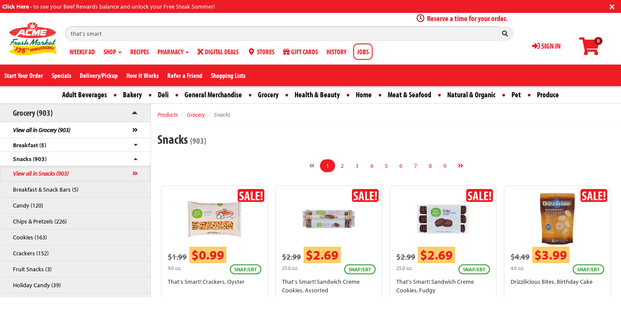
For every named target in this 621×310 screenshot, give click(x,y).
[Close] (612, 5)
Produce (548, 94)
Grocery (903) (33, 112)
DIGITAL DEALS (218, 51)
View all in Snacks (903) (41, 173)
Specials (61, 75)
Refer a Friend (184, 75)
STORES (260, 51)
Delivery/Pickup (99, 75)
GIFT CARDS (300, 51)
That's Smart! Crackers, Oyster (206, 281)
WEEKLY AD (82, 51)
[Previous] (311, 165)
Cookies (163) (30, 237)
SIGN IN (546, 46)
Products (167, 114)
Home (364, 94)
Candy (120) (28, 205)
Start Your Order (23, 75)
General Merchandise (213, 94)
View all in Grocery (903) (41, 130)
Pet (516, 94)
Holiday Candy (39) (37, 285)
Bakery (132, 94)
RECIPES (139, 51)
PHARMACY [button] (173, 51)
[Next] (460, 165)
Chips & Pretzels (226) (40, 221)
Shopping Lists (228, 75)
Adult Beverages (84, 94)
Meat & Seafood (409, 94)
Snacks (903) (30, 159)
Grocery (268, 94)
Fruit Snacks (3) (32, 269)
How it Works (142, 75)
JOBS (363, 51)
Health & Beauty (317, 94)
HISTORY (336, 51)
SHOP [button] (113, 51)
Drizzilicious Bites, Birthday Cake (552, 281)
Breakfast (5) (29, 145)
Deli (163, 94)
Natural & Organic (471, 94)
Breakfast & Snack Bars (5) (45, 189)
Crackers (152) (31, 253)
